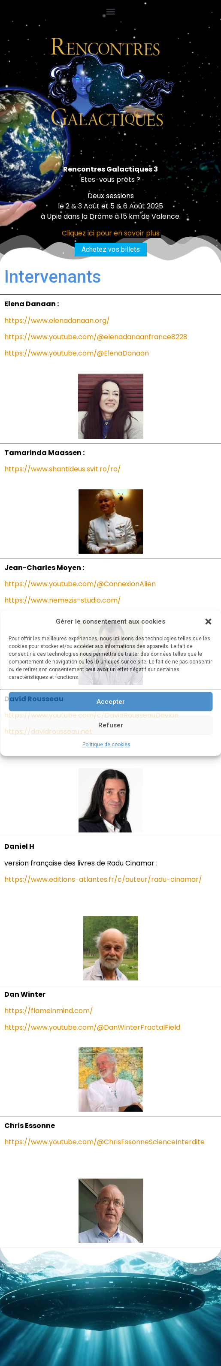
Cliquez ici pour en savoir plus (110, 233)
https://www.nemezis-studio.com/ (62, 600)
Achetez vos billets (111, 249)
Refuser (110, 725)
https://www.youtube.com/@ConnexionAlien (80, 584)
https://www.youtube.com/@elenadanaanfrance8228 (96, 337)
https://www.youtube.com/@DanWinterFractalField (92, 1027)
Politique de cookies (106, 745)
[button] (208, 621)
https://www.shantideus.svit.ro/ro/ (62, 469)
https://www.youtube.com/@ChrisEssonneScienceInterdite (104, 1142)
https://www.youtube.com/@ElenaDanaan (76, 353)
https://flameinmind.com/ (48, 1011)
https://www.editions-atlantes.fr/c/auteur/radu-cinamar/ (103, 879)
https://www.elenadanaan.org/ (57, 321)
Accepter (111, 702)
